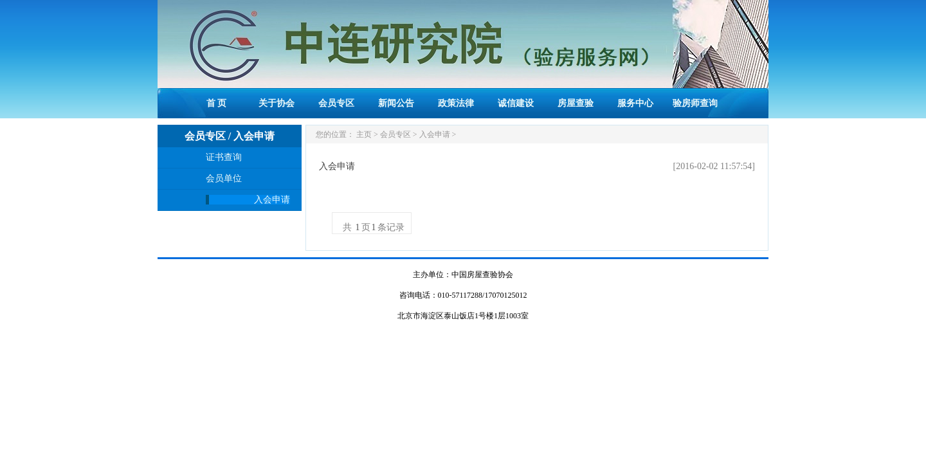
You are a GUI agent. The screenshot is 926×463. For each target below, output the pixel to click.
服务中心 (635, 103)
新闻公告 (396, 103)
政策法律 (456, 103)
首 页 (216, 103)
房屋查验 (576, 103)
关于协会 (277, 103)
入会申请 (272, 199)
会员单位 (224, 178)
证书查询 (224, 157)
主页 (364, 134)
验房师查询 (695, 103)
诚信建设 (516, 103)
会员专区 (336, 103)
